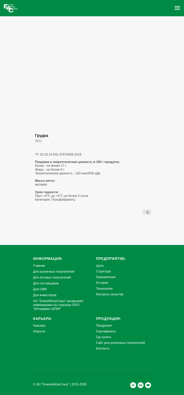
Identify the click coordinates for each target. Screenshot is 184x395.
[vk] (133, 385)
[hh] (141, 385)
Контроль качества (110, 294)
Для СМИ (40, 289)
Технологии (104, 288)
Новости (39, 331)
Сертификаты (106, 331)
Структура (103, 271)
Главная (39, 265)
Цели (99, 265)
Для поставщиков (46, 283)
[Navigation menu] (177, 8)
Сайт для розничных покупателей (120, 342)
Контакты (103, 348)
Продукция (104, 325)
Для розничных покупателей (53, 271)
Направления (106, 277)
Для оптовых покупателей (52, 277)
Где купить (104, 337)
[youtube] (148, 385)
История (102, 282)
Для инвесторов (45, 295)
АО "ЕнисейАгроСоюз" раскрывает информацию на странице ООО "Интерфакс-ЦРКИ (58, 304)
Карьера (39, 325)
